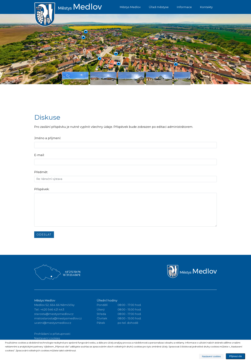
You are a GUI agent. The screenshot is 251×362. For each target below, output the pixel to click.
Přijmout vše (235, 356)
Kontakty (206, 7)
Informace (184, 7)
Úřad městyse (159, 7)
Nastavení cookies (211, 356)
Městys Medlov (130, 7)
